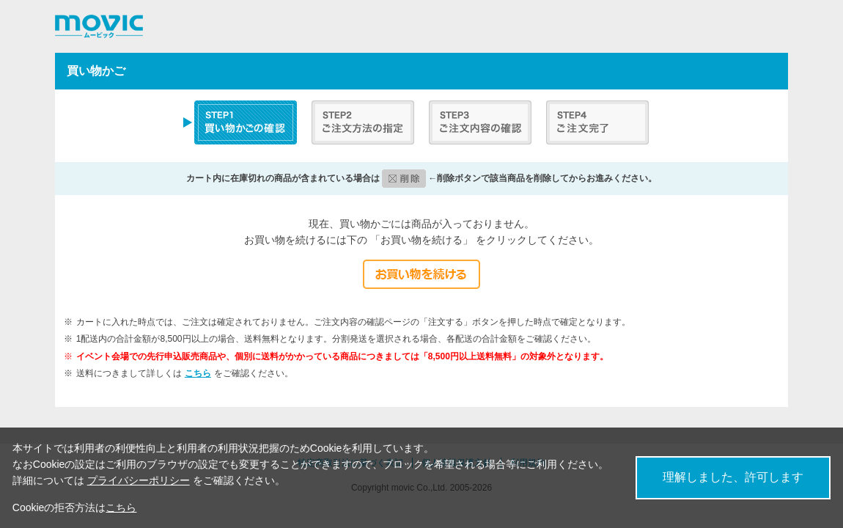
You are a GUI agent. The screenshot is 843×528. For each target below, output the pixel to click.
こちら (198, 373)
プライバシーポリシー (138, 480)
